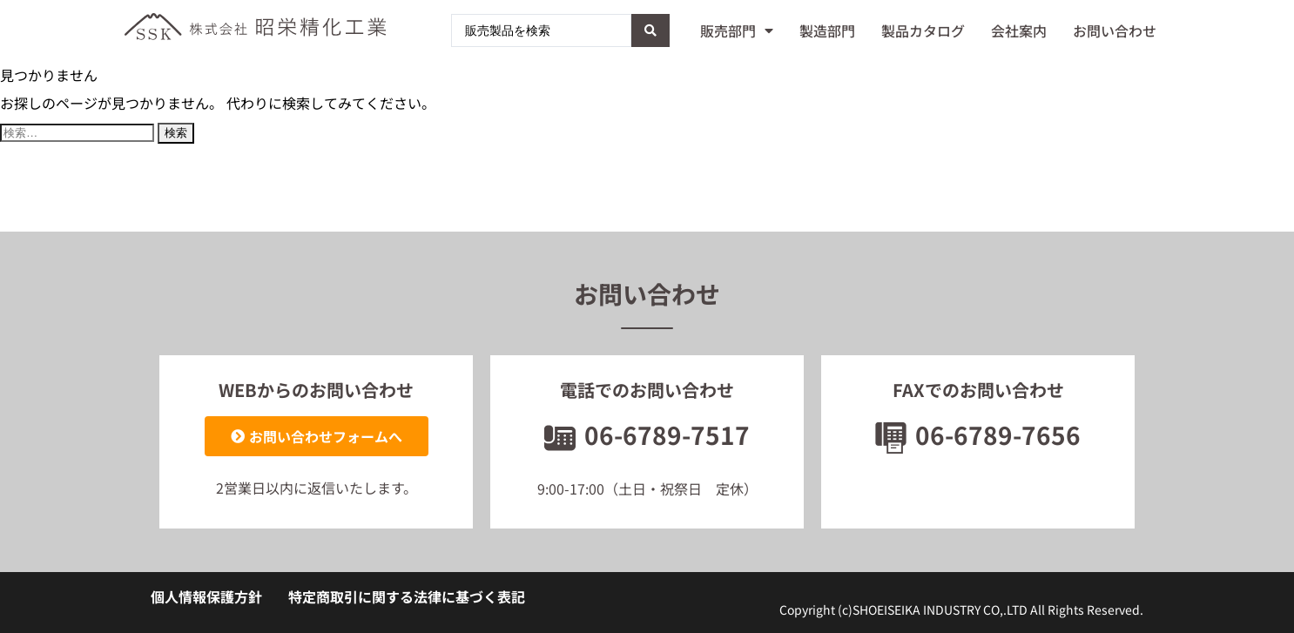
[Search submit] (650, 30)
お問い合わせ (1114, 30)
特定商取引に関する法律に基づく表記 (406, 596)
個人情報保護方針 (206, 596)
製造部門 (827, 30)
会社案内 (1019, 30)
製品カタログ (923, 30)
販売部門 (736, 30)
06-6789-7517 (647, 434)
